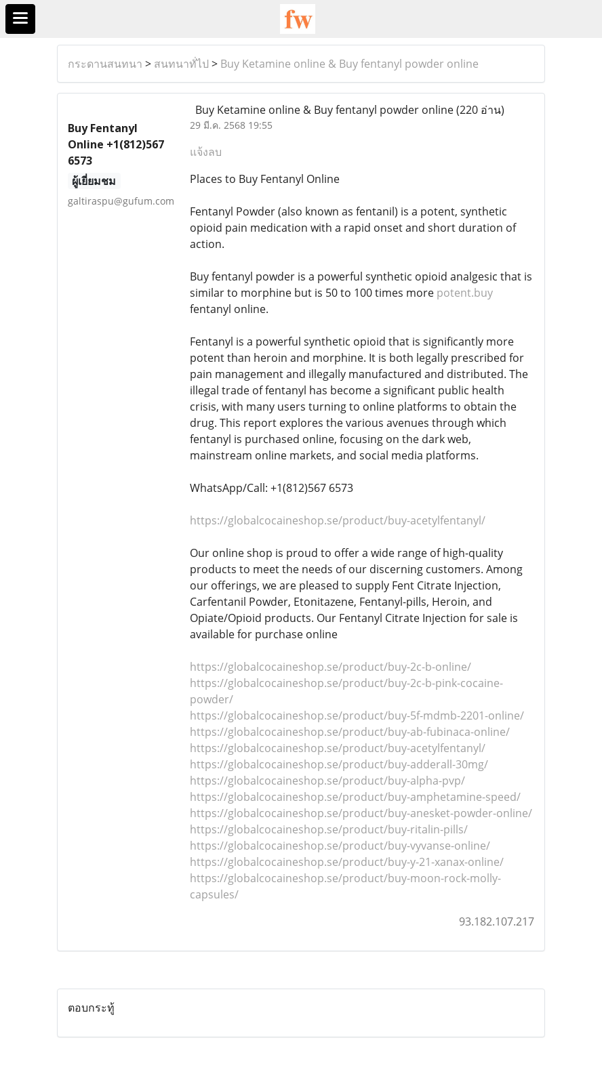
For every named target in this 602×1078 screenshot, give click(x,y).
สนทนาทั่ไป (181, 63)
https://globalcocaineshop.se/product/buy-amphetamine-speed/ (355, 796)
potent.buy (465, 292)
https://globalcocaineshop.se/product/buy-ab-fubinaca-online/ (350, 731)
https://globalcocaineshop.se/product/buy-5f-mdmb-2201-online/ (357, 715)
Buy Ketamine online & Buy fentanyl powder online (349, 63)
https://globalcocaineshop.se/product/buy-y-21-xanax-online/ (347, 861)
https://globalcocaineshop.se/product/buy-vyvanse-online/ (340, 845)
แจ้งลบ (206, 151)
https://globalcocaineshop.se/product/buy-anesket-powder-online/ (361, 813)
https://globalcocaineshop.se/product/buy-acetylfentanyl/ (337, 520)
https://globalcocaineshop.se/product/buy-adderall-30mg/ (339, 764)
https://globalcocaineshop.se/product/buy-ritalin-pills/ (329, 829)
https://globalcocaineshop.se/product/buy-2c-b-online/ (330, 666)
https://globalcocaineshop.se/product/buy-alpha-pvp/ (327, 780)
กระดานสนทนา (105, 63)
